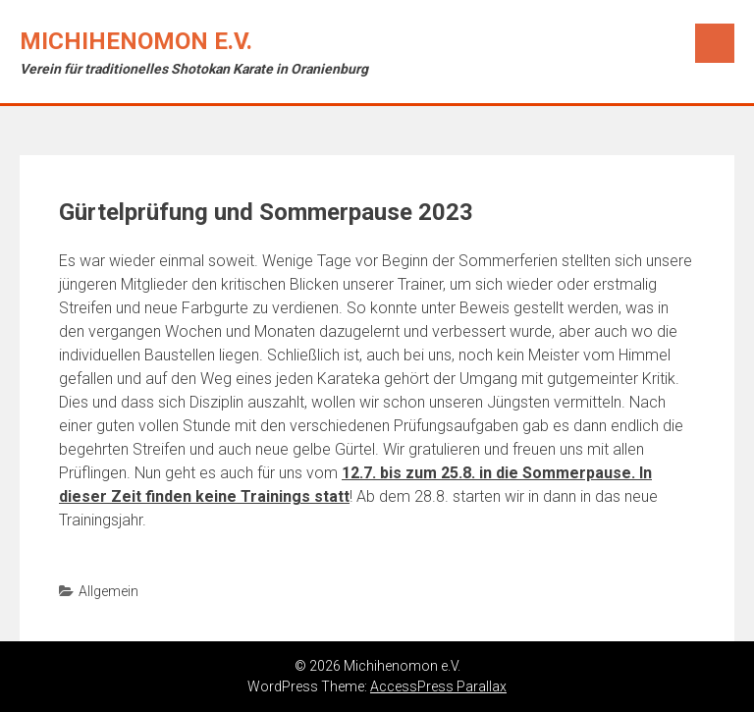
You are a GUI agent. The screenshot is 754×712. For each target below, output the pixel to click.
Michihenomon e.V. (136, 41)
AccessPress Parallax (438, 686)
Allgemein (108, 591)
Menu (714, 43)
